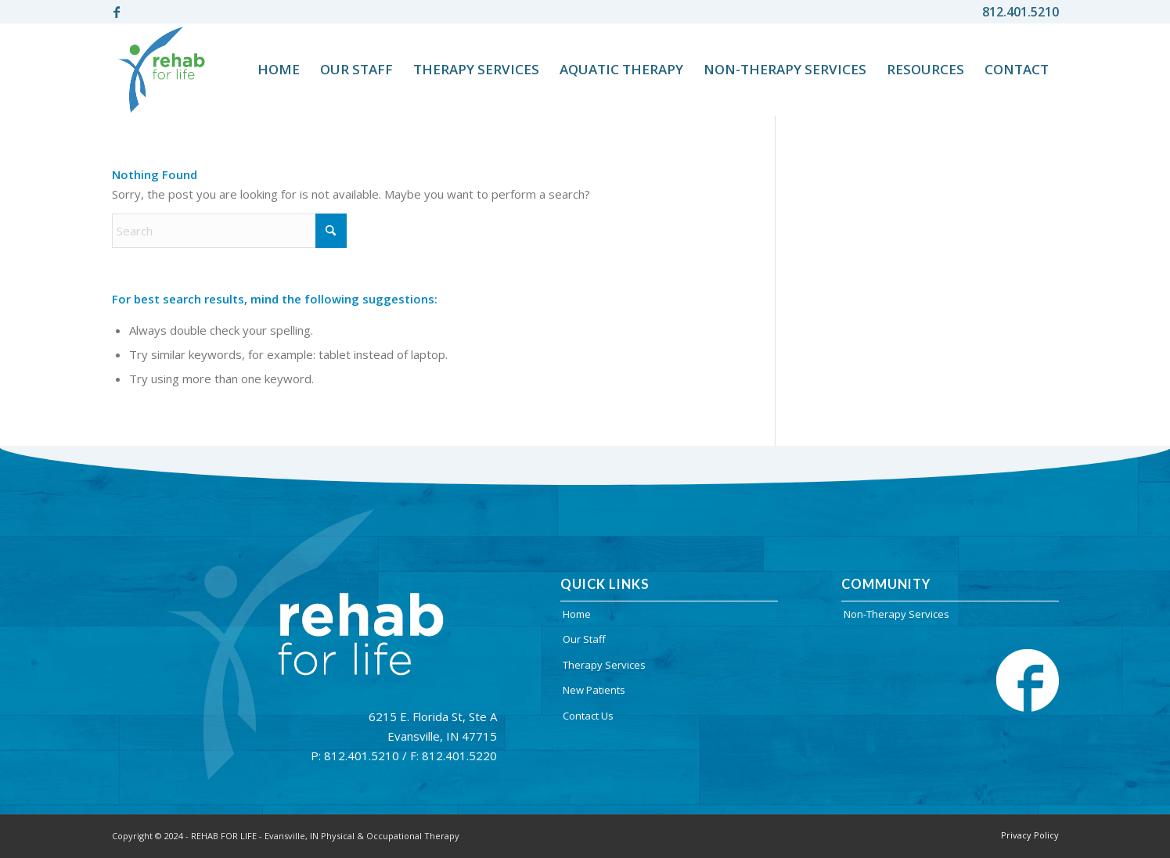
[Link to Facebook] (116, 11)
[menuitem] (278, 69)
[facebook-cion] (1027, 680)
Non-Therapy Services (896, 614)
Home (577, 614)
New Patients (594, 690)
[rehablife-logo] (161, 69)
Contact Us (588, 716)
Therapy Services (604, 665)
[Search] (229, 231)
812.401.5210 (1020, 11)
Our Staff (584, 639)
